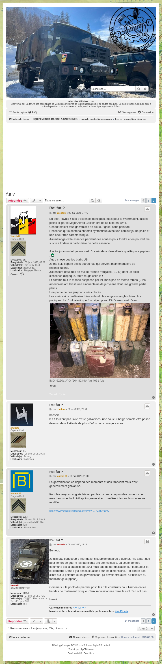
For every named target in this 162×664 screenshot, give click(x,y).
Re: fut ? (57, 208)
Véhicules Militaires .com (81, 101)
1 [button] (148, 201)
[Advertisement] (84, 156)
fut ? (10, 194)
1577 (25, 259)
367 (24, 451)
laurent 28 (16, 493)
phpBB (70, 645)
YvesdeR (15, 236)
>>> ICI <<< (79, 607)
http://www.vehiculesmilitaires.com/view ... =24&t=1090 (79, 510)
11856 (26, 593)
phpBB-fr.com (87, 649)
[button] (143, 200)
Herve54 (15, 585)
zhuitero (15, 428)
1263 (25, 517)
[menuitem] (32, 112)
